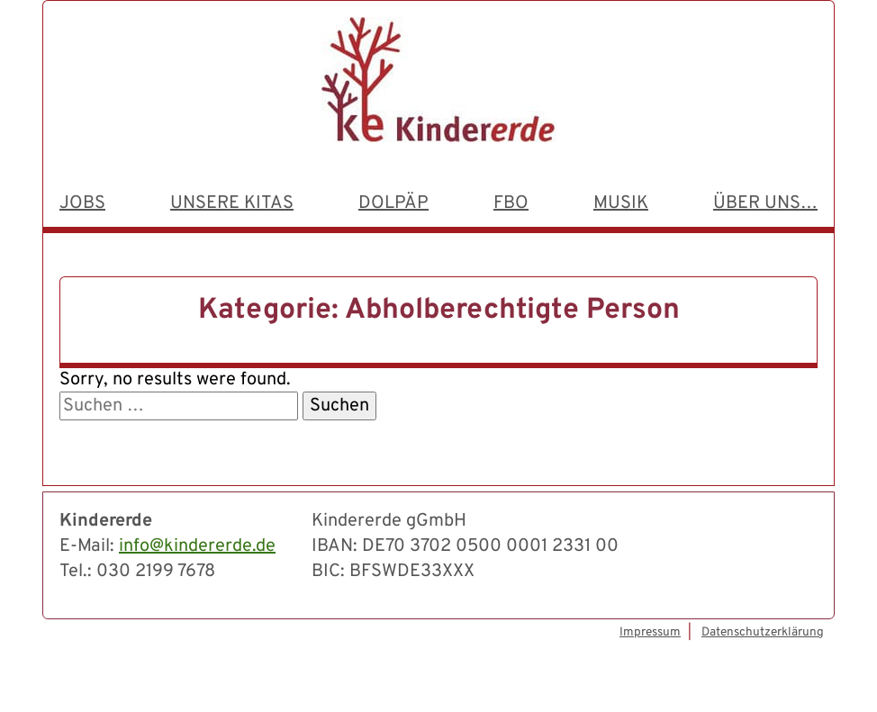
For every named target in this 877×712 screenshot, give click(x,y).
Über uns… (765, 203)
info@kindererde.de (197, 546)
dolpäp (393, 203)
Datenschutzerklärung (762, 632)
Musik (620, 203)
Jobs (82, 203)
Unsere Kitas (232, 203)
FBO (511, 203)
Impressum (650, 632)
